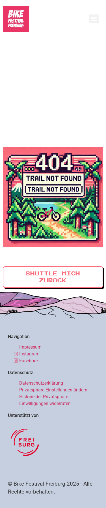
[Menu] (94, 18)
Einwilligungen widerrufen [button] (45, 403)
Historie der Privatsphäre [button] (43, 396)
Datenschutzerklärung (41, 383)
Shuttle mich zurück (53, 277)
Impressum (30, 347)
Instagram (29, 354)
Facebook (29, 360)
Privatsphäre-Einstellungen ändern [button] (53, 390)
